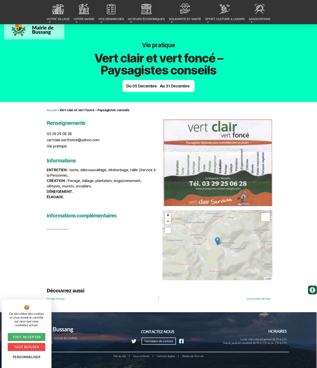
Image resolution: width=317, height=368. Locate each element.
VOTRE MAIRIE (84, 12)
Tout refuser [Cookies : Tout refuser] (26, 347)
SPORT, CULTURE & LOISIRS (225, 12)
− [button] (168, 222)
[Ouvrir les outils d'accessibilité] (312, 290)
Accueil (51, 110)
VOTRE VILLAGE (58, 12)
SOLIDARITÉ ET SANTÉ (185, 12)
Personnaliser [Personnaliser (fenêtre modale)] (27, 357)
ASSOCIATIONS (259, 12)
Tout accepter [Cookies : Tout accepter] (26, 337)
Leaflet (268, 278)
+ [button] (168, 216)
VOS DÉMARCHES (111, 12)
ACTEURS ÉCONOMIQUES (146, 12)
